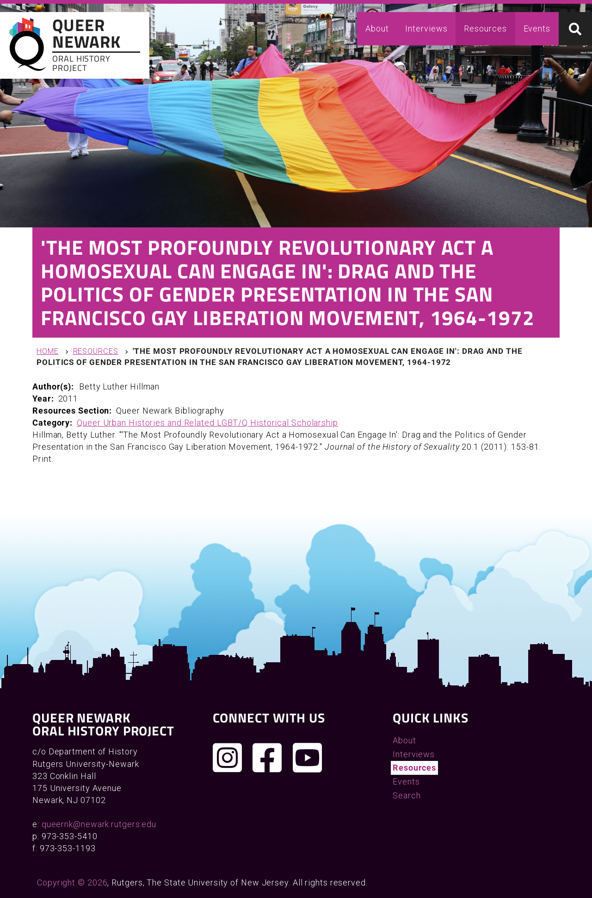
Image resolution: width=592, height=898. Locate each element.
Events (537, 28)
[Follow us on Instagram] (227, 757)
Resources (485, 28)
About (377, 28)
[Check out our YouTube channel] (307, 757)
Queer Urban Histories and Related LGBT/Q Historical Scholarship (207, 422)
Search (406, 795)
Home (48, 351)
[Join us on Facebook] (267, 757)
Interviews (426, 28)
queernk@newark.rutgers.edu (99, 824)
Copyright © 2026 (72, 882)
